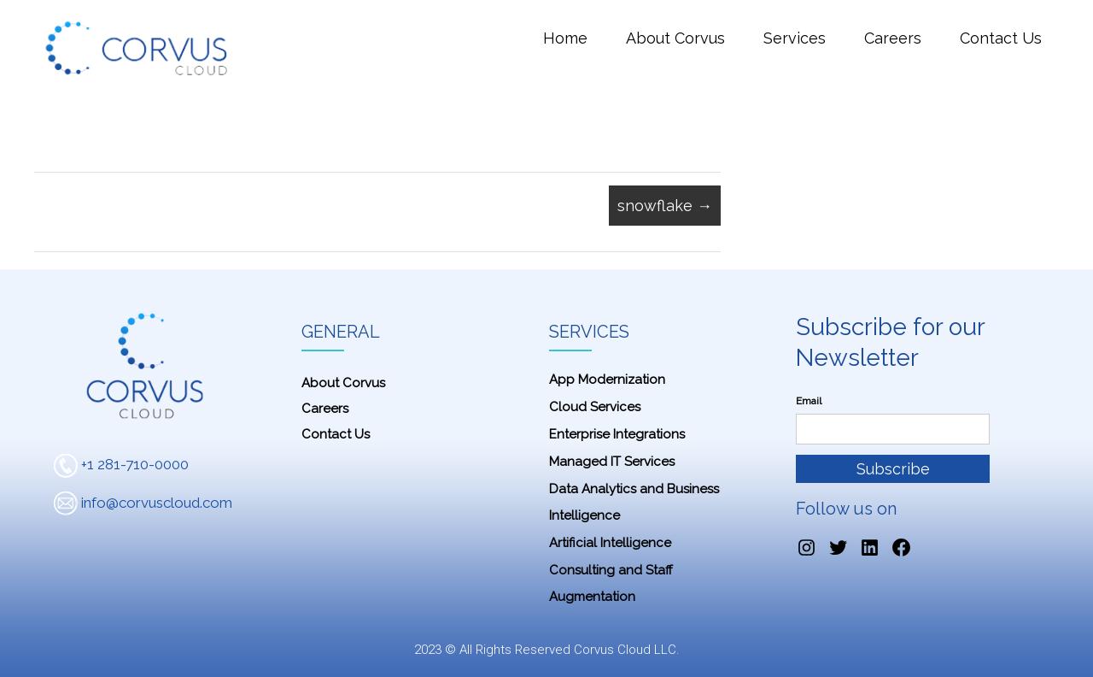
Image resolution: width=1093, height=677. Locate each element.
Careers (892, 38)
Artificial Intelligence (610, 542)
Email (808, 401)
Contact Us (1001, 38)
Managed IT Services (612, 461)
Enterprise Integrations (617, 434)
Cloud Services (594, 407)
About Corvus (675, 38)
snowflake (664, 206)
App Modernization (607, 379)
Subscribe (893, 469)
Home (565, 38)
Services (794, 38)
